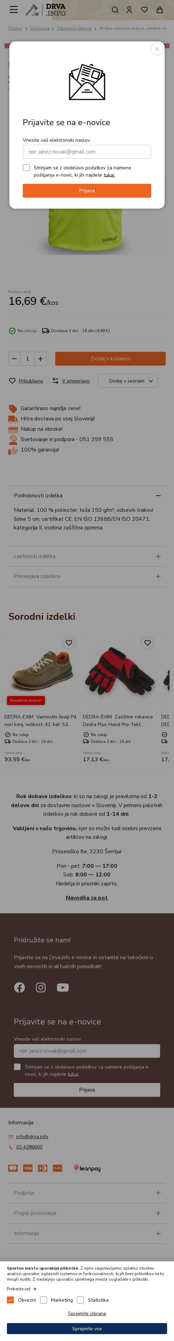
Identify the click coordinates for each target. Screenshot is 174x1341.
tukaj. (109, 174)
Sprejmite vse (87, 1328)
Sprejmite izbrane (87, 1313)
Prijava (87, 191)
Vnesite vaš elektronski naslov (56, 140)
